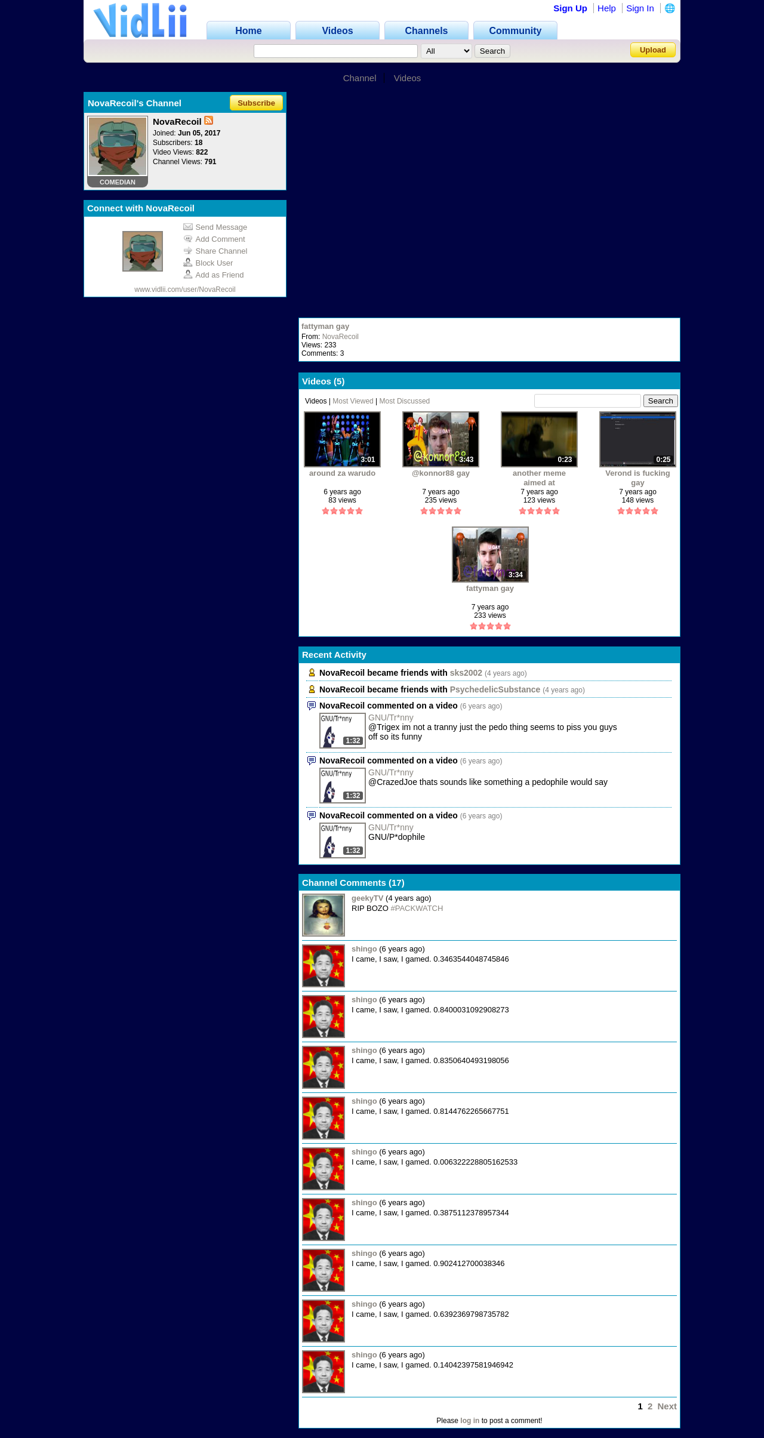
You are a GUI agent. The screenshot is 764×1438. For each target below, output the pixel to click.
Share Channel (215, 251)
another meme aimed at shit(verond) (539, 478)
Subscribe (256, 102)
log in (469, 1421)
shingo (364, 948)
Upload (653, 49)
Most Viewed (352, 401)
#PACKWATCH (417, 908)
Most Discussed (405, 401)
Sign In (640, 8)
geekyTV (367, 898)
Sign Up (570, 8)
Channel (360, 78)
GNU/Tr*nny (391, 717)
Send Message (215, 227)
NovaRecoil (340, 336)
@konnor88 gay (441, 473)
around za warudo (342, 473)
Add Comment (214, 239)
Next (667, 1406)
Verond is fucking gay (637, 478)
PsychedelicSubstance (495, 689)
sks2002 (466, 673)
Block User (208, 262)
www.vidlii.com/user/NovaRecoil (184, 289)
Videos (407, 78)
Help (606, 8)
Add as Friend (213, 274)
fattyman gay (325, 326)
